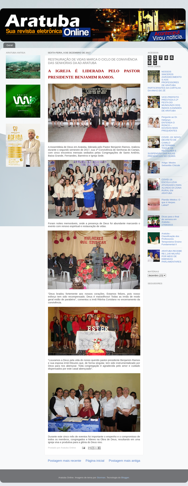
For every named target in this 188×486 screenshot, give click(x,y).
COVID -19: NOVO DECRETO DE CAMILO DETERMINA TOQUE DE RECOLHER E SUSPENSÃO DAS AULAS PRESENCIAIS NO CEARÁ (164, 146)
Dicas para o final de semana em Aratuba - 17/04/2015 (170, 220)
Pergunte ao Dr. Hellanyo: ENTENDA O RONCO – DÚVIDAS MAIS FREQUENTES (169, 124)
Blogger (125, 477)
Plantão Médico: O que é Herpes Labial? (170, 202)
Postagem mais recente (64, 460)
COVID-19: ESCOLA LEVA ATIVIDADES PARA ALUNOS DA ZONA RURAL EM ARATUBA (171, 186)
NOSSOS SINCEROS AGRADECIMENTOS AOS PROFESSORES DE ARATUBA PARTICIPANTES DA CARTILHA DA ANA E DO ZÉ (164, 81)
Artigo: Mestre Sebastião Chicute (170, 164)
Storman (101, 477)
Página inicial (95, 460)
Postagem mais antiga (124, 460)
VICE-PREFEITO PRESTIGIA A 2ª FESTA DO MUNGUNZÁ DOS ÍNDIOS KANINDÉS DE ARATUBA (171, 104)
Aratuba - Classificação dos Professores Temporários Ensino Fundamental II (171, 239)
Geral (10, 45)
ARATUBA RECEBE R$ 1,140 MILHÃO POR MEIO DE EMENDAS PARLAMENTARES (171, 256)
